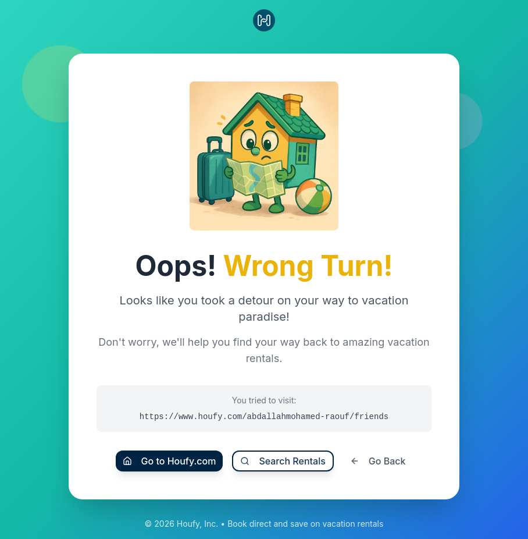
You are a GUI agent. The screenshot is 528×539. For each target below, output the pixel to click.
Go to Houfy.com (169, 461)
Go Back (378, 461)
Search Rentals (282, 461)
